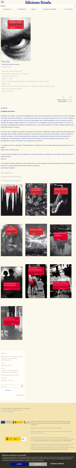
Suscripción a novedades (49, 9)
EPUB (46, 81)
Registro (34, 9)
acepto (19, 464)
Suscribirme (8, 390)
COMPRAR (69, 99)
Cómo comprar (69, 9)
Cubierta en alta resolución (11, 176)
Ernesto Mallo (6, 67)
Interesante (20, 395)
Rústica (41, 81)
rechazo (38, 464)
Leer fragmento (7, 173)
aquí (62, 458)
